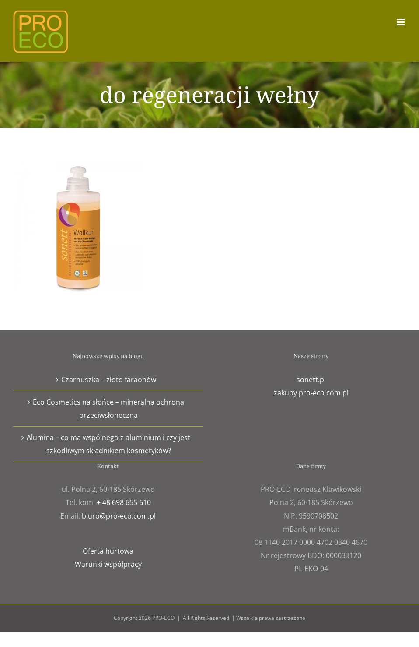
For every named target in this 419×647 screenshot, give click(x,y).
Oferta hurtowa (108, 551)
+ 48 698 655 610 (124, 502)
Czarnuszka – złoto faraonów (108, 379)
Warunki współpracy (108, 564)
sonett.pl (311, 379)
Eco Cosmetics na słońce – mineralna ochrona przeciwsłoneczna (108, 408)
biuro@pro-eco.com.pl (119, 516)
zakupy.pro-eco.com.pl (311, 393)
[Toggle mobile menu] (401, 22)
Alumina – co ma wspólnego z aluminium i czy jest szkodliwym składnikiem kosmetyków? (108, 444)
